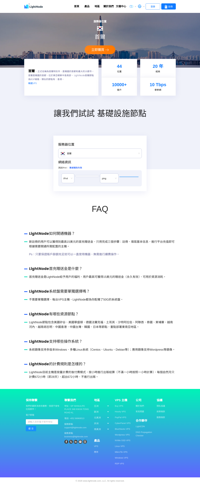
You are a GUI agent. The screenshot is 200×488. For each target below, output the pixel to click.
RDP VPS (119, 467)
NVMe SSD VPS (122, 444)
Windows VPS (121, 461)
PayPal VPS (120, 421)
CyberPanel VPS (123, 426)
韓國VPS (32, 85)
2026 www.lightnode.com (89, 484)
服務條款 (161, 421)
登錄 (153, 6)
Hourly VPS (120, 415)
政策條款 (161, 415)
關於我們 (140, 409)
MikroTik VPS (121, 455)
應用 (96, 455)
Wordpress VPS (122, 438)
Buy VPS (119, 409)
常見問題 (140, 415)
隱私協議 (161, 409)
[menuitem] (103, 409)
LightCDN (140, 429)
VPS (96, 449)
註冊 (168, 7)
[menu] (103, 422)
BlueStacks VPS (122, 432)
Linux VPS (120, 449)
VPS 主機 (121, 403)
